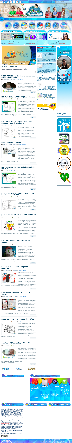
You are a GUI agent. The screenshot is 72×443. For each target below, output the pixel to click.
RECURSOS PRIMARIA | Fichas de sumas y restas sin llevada (49, 84)
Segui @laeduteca (61, 87)
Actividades (37, 19)
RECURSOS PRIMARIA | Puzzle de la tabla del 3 (18, 215)
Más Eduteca (46, 47)
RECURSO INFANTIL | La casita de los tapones (15, 241)
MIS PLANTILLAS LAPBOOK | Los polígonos (18, 97)
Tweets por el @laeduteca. (54, 407)
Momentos (51, 19)
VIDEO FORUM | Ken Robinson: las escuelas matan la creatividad (18, 76)
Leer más (33, 92)
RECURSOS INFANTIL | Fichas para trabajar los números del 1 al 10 (17, 194)
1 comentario (20, 79)
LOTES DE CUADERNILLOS (9, 66)
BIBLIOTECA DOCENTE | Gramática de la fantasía (16, 293)
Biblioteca (60, 19)
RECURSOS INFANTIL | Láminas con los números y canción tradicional (16, 122)
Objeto (44, 19)
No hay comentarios (21, 98)
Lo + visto (40, 47)
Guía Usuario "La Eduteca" (50, 441)
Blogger (42, 441)
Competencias (20, 19)
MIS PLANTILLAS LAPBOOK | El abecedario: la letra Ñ (18, 168)
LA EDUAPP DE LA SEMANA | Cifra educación (14, 267)
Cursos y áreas (9, 19)
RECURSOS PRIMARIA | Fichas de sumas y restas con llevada (49, 54)
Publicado (53, 47)
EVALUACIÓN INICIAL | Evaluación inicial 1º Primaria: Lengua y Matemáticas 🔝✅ (48, 95)
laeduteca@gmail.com (5, 423)
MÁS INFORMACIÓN (9, 43)
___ (2, 19)
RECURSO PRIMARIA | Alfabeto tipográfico (17, 319)
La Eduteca (31, 408)
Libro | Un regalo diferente (11, 142)
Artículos (68, 19)
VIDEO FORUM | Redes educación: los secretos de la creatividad (15, 343)
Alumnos (28, 19)
